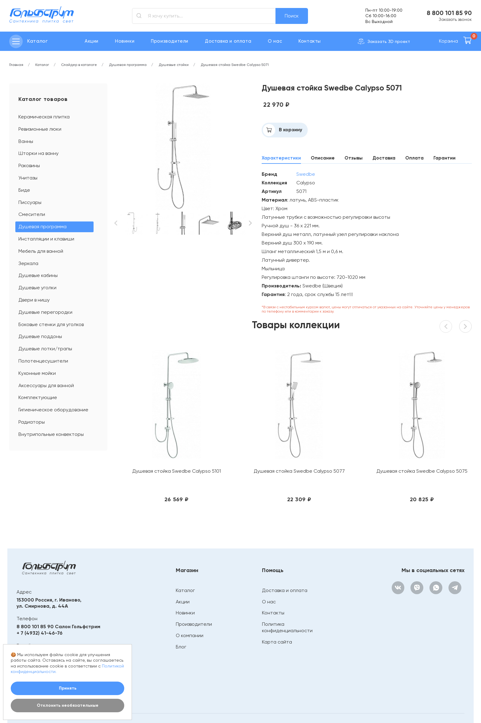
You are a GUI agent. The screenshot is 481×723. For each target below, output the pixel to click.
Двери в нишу (34, 300)
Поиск (292, 16)
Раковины (29, 165)
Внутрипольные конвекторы (51, 434)
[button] (116, 223)
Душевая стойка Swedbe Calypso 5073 (431, 442)
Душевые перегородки (45, 312)
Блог (180, 614)
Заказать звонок (455, 19)
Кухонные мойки (37, 373)
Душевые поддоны (40, 336)
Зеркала (28, 263)
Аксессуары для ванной (46, 385)
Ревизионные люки (39, 129)
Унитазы (27, 178)
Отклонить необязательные (67, 705)
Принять (67, 688)
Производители (169, 41)
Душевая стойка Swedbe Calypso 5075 (341, 442)
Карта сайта (276, 609)
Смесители (31, 214)
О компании (188, 603)
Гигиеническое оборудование (53, 410)
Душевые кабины (38, 275)
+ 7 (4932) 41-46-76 (40, 600)
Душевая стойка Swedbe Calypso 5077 (250, 442)
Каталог (184, 558)
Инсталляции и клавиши (46, 239)
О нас (275, 41)
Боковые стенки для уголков (51, 324)
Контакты (309, 41)
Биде (24, 190)
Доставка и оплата (228, 41)
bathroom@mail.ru (39, 621)
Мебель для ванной (40, 251)
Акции (91, 41)
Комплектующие (37, 397)
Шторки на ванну (38, 153)
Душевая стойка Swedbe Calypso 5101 (160, 442)
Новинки (124, 41)
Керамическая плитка (44, 117)
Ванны (25, 141)
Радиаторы (31, 422)
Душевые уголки (37, 287)
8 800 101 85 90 (449, 13)
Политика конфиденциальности (286, 595)
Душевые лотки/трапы (45, 349)
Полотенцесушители (43, 361)
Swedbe (305, 174)
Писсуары (29, 202)
